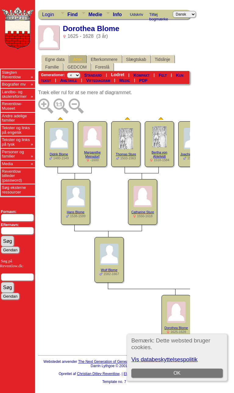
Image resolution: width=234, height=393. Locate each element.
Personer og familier (13, 154)
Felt (163, 75)
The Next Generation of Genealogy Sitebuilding (116, 361)
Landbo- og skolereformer (14, 94)
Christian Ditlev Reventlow (98, 374)
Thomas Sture (126, 154)
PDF (143, 80)
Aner (77, 59)
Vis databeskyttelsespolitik (164, 359)
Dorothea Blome (176, 328)
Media (7, 163)
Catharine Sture (142, 212)
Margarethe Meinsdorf (92, 154)
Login (48, 14)
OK (176, 373)
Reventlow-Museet (12, 106)
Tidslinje (162, 59)
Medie (95, 14)
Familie (52, 67)
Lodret (117, 74)
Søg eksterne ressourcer (14, 189)
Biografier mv (14, 84)
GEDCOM (77, 67)
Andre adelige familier (14, 118)
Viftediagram (98, 80)
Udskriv (136, 14)
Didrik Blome (59, 154)
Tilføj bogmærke (158, 15)
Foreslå (102, 67)
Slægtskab (136, 59)
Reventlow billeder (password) (12, 175)
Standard (93, 75)
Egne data (55, 59)
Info (117, 14)
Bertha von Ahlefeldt (159, 154)
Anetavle (68, 80)
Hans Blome (75, 212)
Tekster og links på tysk (16, 142)
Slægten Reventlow (11, 74)
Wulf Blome (109, 270)
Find (72, 14)
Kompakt (141, 75)
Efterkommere (104, 59)
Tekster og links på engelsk (16, 130)
